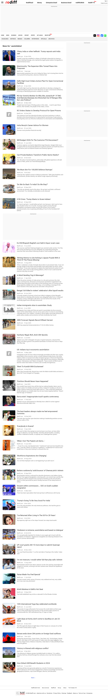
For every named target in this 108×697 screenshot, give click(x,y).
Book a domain (45, 687)
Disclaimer (49, 693)
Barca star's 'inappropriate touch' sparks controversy (38, 397)
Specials (44, 39)
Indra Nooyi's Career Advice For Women (32, 125)
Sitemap (64, 693)
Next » (33, 678)
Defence (13, 39)
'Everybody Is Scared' (25, 426)
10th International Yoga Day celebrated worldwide (37, 604)
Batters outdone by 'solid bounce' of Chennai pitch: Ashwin (40, 470)
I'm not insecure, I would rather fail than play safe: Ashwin (39, 560)
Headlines (5, 39)
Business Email (66, 2)
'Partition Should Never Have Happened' (32, 381)
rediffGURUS (80, 2)
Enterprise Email (51, 2)
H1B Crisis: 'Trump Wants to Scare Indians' (34, 199)
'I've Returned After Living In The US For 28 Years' (36, 515)
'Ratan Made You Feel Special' (28, 574)
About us (75, 693)
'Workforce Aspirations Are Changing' (32, 456)
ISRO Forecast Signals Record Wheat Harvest (35, 320)
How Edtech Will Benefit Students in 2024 (33, 663)
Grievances (89, 693)
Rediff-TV (91, 2)
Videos (64, 687)
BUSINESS (13, 35)
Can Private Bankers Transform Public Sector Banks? (38, 155)
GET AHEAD (40, 35)
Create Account (104, 3)
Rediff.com (33, 693)
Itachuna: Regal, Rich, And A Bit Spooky (32, 335)
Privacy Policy (57, 693)
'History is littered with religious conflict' (33, 648)
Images (20, 39)
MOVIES (20, 35)
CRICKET (26, 35)
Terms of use (82, 693)
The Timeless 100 (72, 687)
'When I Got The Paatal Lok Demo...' (31, 441)
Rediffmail (29, 2)
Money (39, 2)
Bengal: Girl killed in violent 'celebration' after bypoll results (40, 290)
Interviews (35, 39)
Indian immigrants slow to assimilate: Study (34, 305)
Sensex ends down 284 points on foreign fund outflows (39, 634)
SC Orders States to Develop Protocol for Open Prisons (39, 110)
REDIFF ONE (48, 35)
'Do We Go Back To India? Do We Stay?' (32, 184)
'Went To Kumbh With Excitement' (30, 366)
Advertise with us (41, 693)
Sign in (106, 1)
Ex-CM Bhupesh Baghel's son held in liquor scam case (38, 243)
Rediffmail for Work (35, 687)
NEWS (7, 35)
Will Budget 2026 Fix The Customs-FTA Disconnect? (37, 140)
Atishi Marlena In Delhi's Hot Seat (30, 589)
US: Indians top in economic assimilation (33, 350)
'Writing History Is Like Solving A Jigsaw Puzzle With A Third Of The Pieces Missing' (38, 259)
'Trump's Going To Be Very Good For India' (33, 501)
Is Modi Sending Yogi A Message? (30, 275)
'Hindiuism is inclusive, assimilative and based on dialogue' (40, 530)
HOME (2, 35)
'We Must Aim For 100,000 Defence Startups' (35, 170)
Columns (27, 39)
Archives (51, 39)
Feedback (69, 693)
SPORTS (33, 35)
